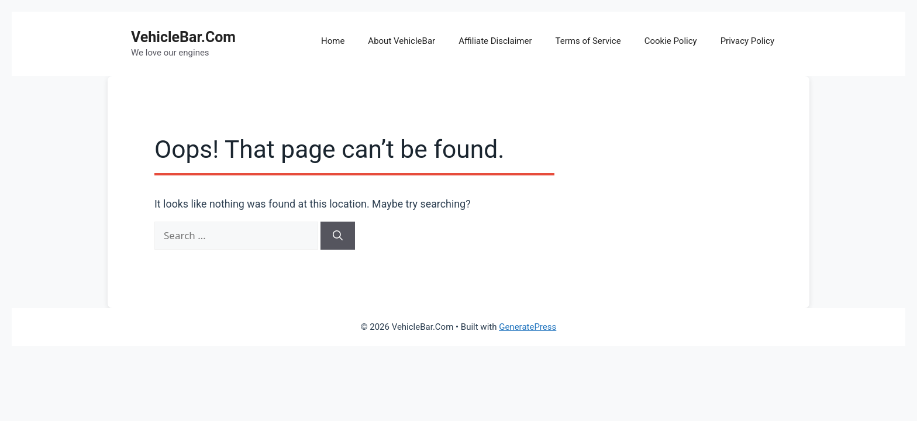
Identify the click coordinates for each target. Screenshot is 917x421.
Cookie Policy (670, 41)
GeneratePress (527, 327)
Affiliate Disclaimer (495, 41)
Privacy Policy (747, 41)
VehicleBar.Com (183, 37)
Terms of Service (588, 41)
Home (332, 41)
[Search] (337, 236)
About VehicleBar (401, 41)
